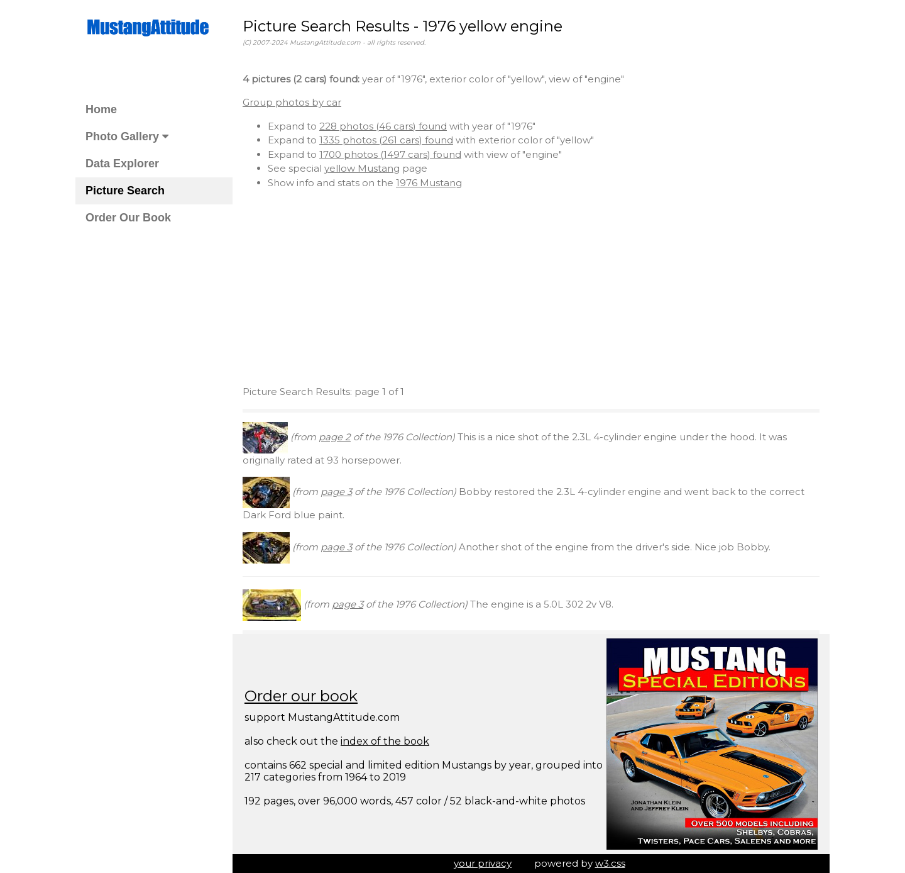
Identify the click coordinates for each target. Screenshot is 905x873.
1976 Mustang (429, 183)
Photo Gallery (126, 136)
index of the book (385, 741)
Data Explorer (122, 163)
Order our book (301, 696)
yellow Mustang (362, 168)
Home (101, 109)
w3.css (610, 863)
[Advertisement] (531, 287)
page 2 (335, 437)
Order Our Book (128, 217)
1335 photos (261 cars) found (386, 140)
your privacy (483, 863)
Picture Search (125, 190)
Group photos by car (292, 102)
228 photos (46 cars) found (383, 126)
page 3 (336, 492)
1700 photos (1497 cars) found (390, 154)
